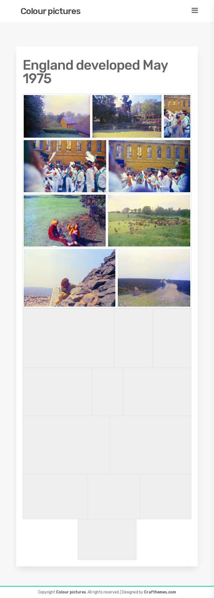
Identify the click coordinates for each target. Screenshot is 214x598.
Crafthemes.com (160, 592)
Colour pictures (50, 11)
